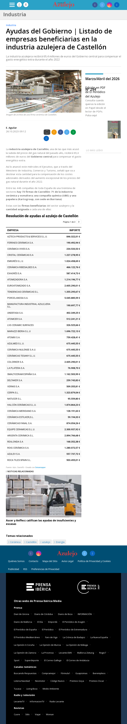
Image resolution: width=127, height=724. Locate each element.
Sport (16, 660)
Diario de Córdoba (43, 614)
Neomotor (40, 680)
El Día (40, 621)
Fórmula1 (65, 673)
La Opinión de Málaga (77, 644)
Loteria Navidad (22, 680)
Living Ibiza (31, 688)
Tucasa (17, 688)
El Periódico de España (25, 629)
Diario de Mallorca (23, 621)
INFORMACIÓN (85, 614)
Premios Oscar (96, 680)
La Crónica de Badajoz (74, 637)
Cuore (17, 714)
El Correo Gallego (53, 660)
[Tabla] (43, 341)
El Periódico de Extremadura (73, 629)
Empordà (52, 621)
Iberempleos (99, 673)
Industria (11, 25)
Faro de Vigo (51, 637)
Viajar (38, 714)
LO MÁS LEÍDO (94, 150)
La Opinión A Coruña (24, 644)
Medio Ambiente (51, 688)
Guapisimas (81, 673)
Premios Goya (77, 680)
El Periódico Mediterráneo (27, 637)
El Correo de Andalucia (78, 660)
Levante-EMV (65, 652)
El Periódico (48, 629)
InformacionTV (37, 701)
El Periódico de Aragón (74, 621)
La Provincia (48, 652)
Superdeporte (32, 660)
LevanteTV (19, 701)
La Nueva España (99, 637)
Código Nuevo (57, 680)
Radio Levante (57, 701)
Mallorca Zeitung (85, 652)
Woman (50, 714)
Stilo (27, 714)
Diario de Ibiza (65, 614)
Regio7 (102, 652)
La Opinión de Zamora (25, 652)
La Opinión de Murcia (50, 644)
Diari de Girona (21, 614)
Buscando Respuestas (25, 673)
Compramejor (49, 673)
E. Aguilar (11, 127)
